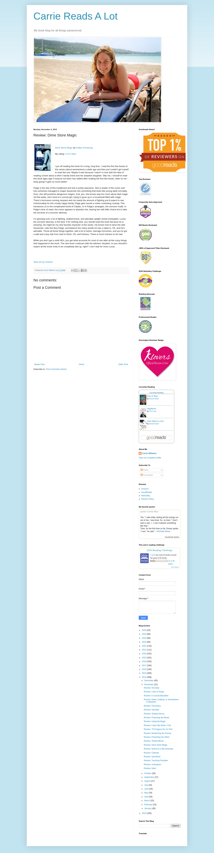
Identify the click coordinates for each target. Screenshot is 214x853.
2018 (144, 661)
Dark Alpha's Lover (155, 421)
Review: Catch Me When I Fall (157, 725)
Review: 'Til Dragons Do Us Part (158, 729)
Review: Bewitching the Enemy (157, 733)
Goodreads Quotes (172, 537)
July (146, 785)
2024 (144, 638)
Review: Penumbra (152, 706)
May (146, 793)
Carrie (152, 555)
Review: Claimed (151, 753)
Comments (147, 475)
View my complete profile (150, 458)
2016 (144, 669)
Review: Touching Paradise (156, 760)
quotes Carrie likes (149, 511)
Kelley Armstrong (84, 147)
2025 (144, 634)
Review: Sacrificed (152, 756)
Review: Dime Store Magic (155, 745)
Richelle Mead (163, 531)
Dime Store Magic (64, 147)
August (147, 781)
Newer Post (39, 364)
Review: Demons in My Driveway (158, 749)
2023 (144, 642)
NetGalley (145, 495)
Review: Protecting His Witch (157, 737)
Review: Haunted (151, 710)
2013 (144, 813)
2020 (144, 653)
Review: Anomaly (151, 688)
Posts (144, 470)
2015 (144, 673)
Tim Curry (152, 411)
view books (175, 567)
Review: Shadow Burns (154, 714)
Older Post (123, 364)
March (147, 800)
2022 (144, 646)
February (148, 804)
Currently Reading (156, 393)
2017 (144, 665)
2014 (144, 677)
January (148, 808)
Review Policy (147, 499)
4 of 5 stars (70, 154)
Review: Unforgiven (152, 764)
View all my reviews (43, 262)
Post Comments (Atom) (56, 369)
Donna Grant (154, 399)
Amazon (145, 489)
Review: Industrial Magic (155, 721)
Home (81, 364)
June (146, 789)
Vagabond (151, 408)
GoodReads (146, 492)
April (146, 797)
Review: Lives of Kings (154, 692)
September (149, 777)
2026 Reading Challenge (159, 550)
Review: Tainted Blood (154, 741)
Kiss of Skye (152, 396)
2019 (144, 657)
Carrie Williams (149, 453)
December (149, 680)
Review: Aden (150, 768)
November (149, 684)
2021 (144, 650)
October (148, 773)
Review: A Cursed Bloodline (156, 696)
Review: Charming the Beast (156, 717)
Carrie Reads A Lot (75, 16)
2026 (144, 630)
